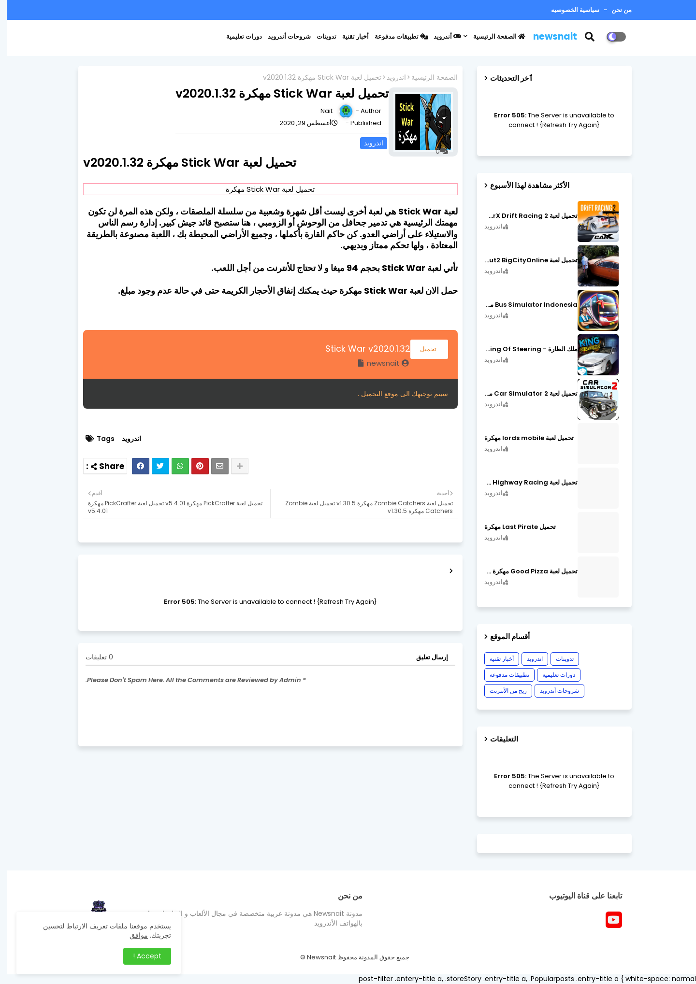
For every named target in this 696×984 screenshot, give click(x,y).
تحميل (422, 349)
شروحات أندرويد (282, 36)
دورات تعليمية (237, 36)
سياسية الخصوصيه (568, 9)
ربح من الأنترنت (501, 690)
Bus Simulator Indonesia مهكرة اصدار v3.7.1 (524, 304)
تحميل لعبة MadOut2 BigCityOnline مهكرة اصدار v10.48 (524, 260)
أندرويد (440, 36)
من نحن (614, 9)
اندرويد (389, 77)
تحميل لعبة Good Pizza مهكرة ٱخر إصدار (524, 571)
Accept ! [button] (140, 956)
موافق (132, 935)
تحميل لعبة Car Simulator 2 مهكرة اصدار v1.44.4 (524, 393)
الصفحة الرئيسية (492, 36)
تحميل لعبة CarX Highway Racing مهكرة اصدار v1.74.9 (524, 482)
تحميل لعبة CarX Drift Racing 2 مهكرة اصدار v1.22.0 (524, 216)
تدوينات (320, 36)
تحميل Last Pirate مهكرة (513, 527)
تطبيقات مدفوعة (394, 36)
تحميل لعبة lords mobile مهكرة (522, 438)
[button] (589, 36)
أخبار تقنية (348, 36)
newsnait (548, 36)
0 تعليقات (92, 657)
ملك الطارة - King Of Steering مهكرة (524, 349)
